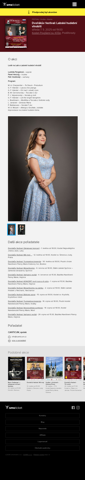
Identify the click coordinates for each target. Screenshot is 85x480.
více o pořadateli (19, 340)
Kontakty (42, 416)
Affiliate (43, 435)
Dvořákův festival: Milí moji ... (20, 255)
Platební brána (39, 455)
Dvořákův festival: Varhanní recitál (22, 275)
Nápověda (42, 428)
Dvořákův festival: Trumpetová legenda (24, 261)
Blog (42, 422)
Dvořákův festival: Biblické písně (21, 294)
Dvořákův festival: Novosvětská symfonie (25, 308)
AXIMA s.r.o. (27, 455)
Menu (80, 4)
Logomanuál (42, 441)
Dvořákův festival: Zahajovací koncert (23, 248)
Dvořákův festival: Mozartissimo (21, 268)
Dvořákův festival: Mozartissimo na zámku (25, 288)
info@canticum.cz (19, 336)
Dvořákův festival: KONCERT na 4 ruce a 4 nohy (28, 281)
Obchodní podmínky (42, 448)
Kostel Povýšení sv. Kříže (46, 33)
